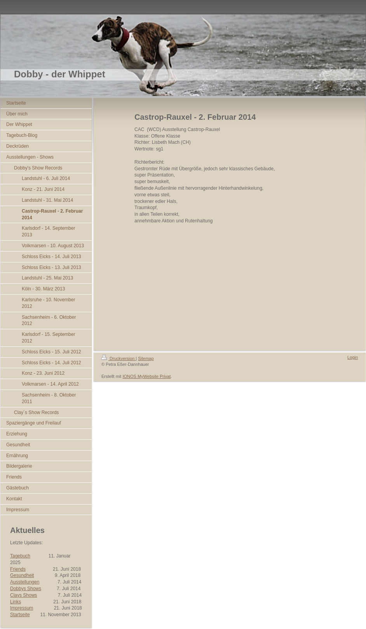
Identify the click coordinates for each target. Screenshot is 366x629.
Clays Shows (23, 595)
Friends (18, 569)
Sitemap (145, 358)
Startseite (20, 614)
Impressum (21, 608)
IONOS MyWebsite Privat (146, 376)
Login (352, 357)
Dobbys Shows (25, 588)
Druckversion (118, 358)
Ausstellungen (24, 582)
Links (15, 602)
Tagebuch (20, 556)
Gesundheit (22, 575)
